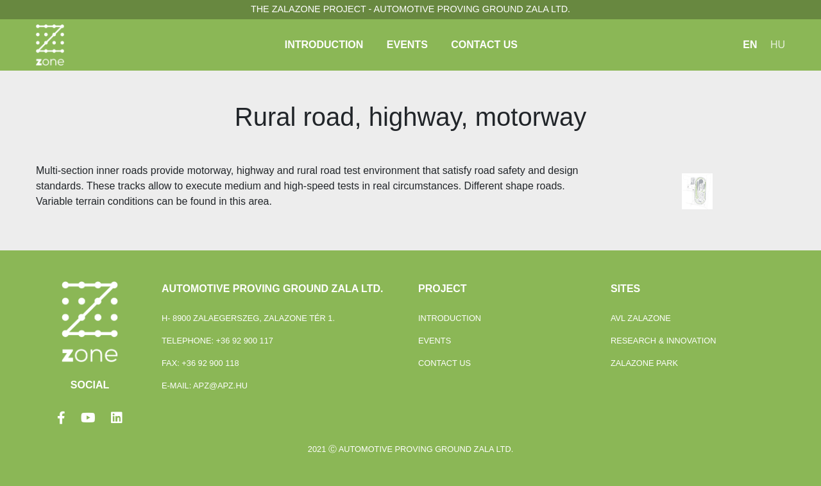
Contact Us (484, 44)
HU (777, 44)
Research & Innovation (663, 340)
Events (407, 44)
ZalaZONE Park (644, 363)
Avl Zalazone (641, 318)
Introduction (324, 44)
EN (750, 44)
